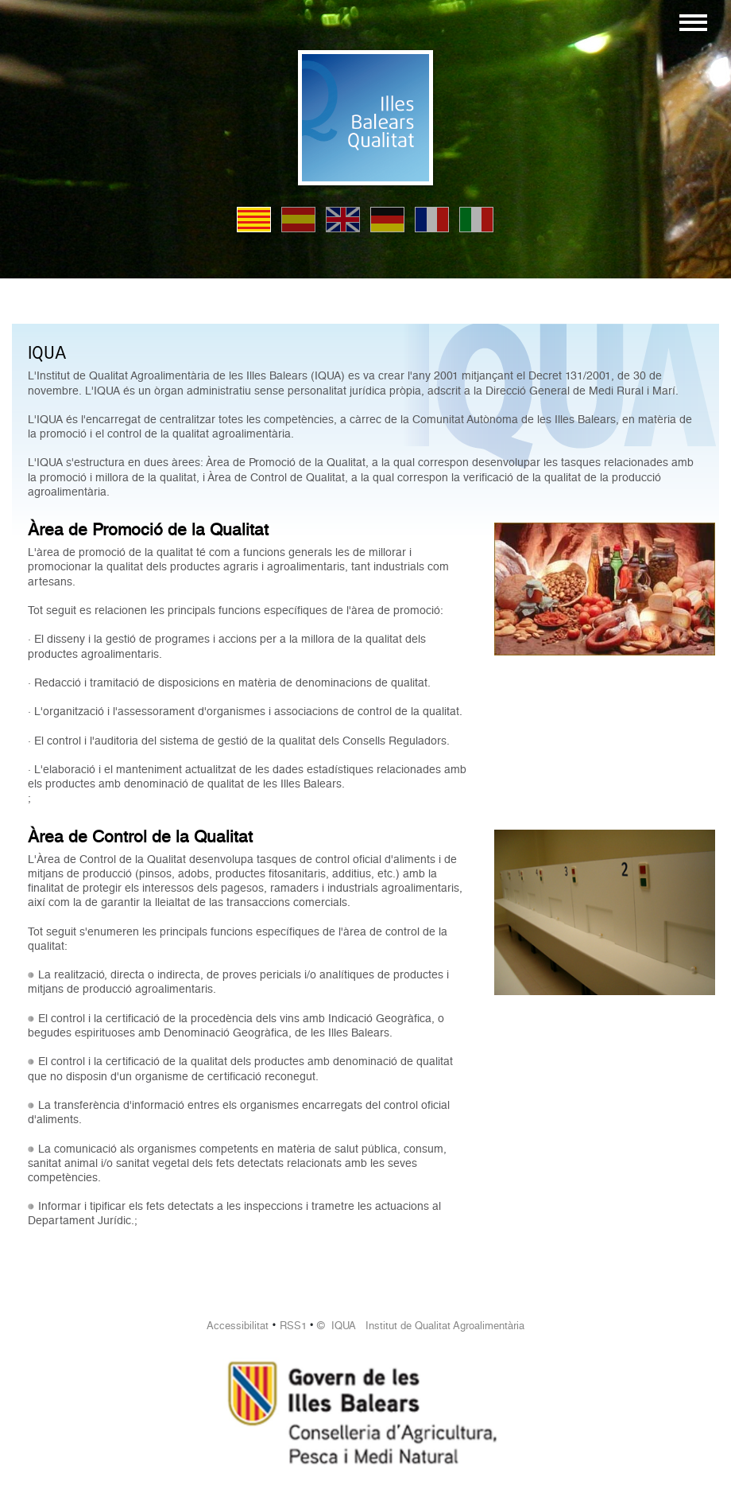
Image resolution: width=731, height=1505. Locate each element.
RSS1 (293, 1326)
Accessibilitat (238, 1326)
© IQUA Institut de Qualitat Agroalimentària (420, 1326)
